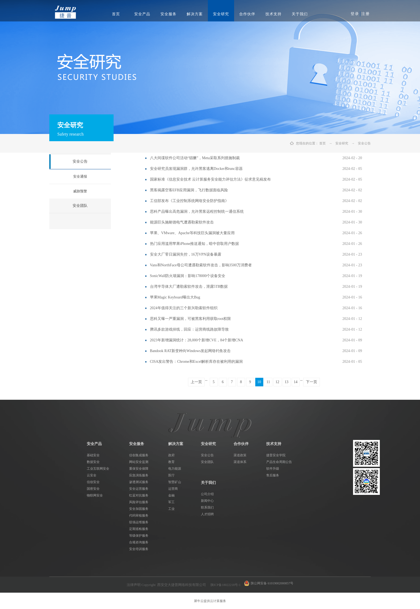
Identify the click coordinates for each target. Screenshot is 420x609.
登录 (355, 14)
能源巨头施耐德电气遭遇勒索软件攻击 (182, 222)
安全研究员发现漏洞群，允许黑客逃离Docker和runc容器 (196, 169)
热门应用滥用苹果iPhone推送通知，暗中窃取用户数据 (194, 244)
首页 (116, 14)
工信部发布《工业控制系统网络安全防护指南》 (189, 201)
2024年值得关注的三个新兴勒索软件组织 (184, 308)
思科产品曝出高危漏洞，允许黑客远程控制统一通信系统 (197, 212)
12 (277, 382)
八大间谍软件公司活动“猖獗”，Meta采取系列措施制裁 (195, 158)
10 (259, 382)
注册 (365, 14)
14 (296, 382)
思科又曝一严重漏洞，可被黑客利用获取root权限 (190, 319)
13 (286, 382)
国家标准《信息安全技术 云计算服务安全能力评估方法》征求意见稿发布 (210, 179)
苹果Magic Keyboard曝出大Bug (175, 297)
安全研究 (341, 143)
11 (268, 382)
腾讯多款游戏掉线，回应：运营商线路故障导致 (189, 329)
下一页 (311, 382)
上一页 (196, 382)
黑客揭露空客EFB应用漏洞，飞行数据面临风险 (189, 190)
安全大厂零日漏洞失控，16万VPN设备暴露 (185, 254)
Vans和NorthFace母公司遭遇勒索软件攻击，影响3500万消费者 (201, 265)
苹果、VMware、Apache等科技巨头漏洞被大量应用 (192, 233)
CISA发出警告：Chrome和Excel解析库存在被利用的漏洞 (196, 362)
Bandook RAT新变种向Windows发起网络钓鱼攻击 (190, 351)
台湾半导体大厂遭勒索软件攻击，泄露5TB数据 (189, 287)
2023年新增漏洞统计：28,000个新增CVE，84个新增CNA (196, 340)
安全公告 (364, 143)
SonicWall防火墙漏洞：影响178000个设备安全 (188, 276)
